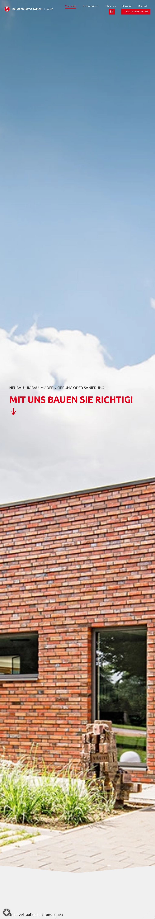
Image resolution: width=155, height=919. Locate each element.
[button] (6, 912)
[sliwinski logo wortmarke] (29, 7)
